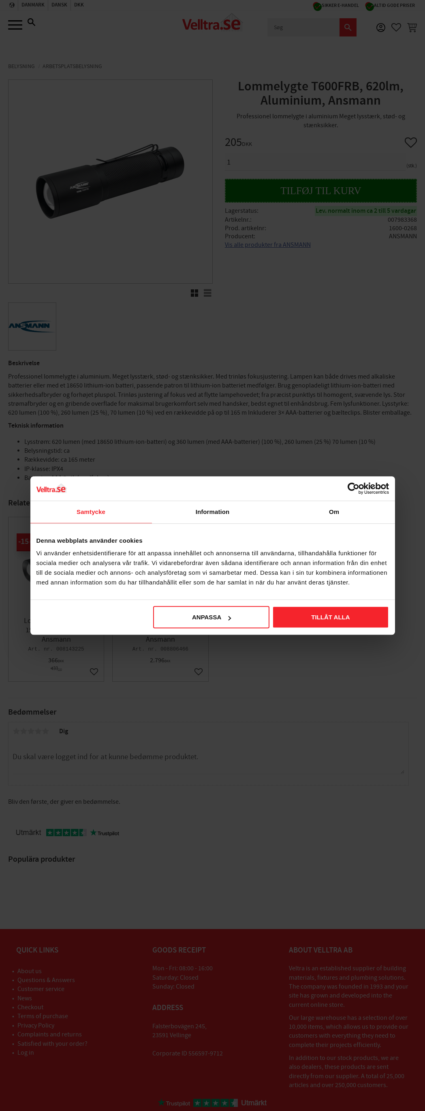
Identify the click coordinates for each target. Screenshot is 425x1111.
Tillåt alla (330, 617)
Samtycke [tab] (91, 511)
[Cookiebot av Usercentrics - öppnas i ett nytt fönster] (353, 488)
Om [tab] (334, 511)
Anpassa (211, 617)
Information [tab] (213, 511)
